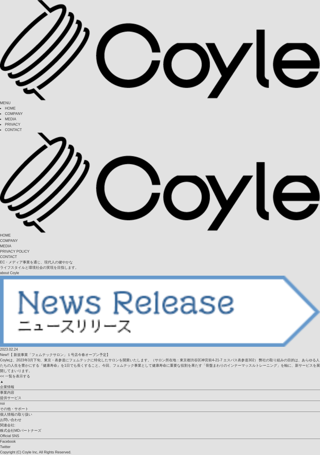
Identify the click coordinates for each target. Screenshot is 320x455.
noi (2, 403)
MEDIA (10, 119)
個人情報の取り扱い (16, 414)
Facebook (8, 441)
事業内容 (7, 392)
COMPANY (14, 114)
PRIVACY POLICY (14, 251)
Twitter (5, 447)
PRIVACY (12, 124)
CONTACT (13, 130)
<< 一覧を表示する (15, 376)
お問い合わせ (10, 420)
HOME (10, 108)
